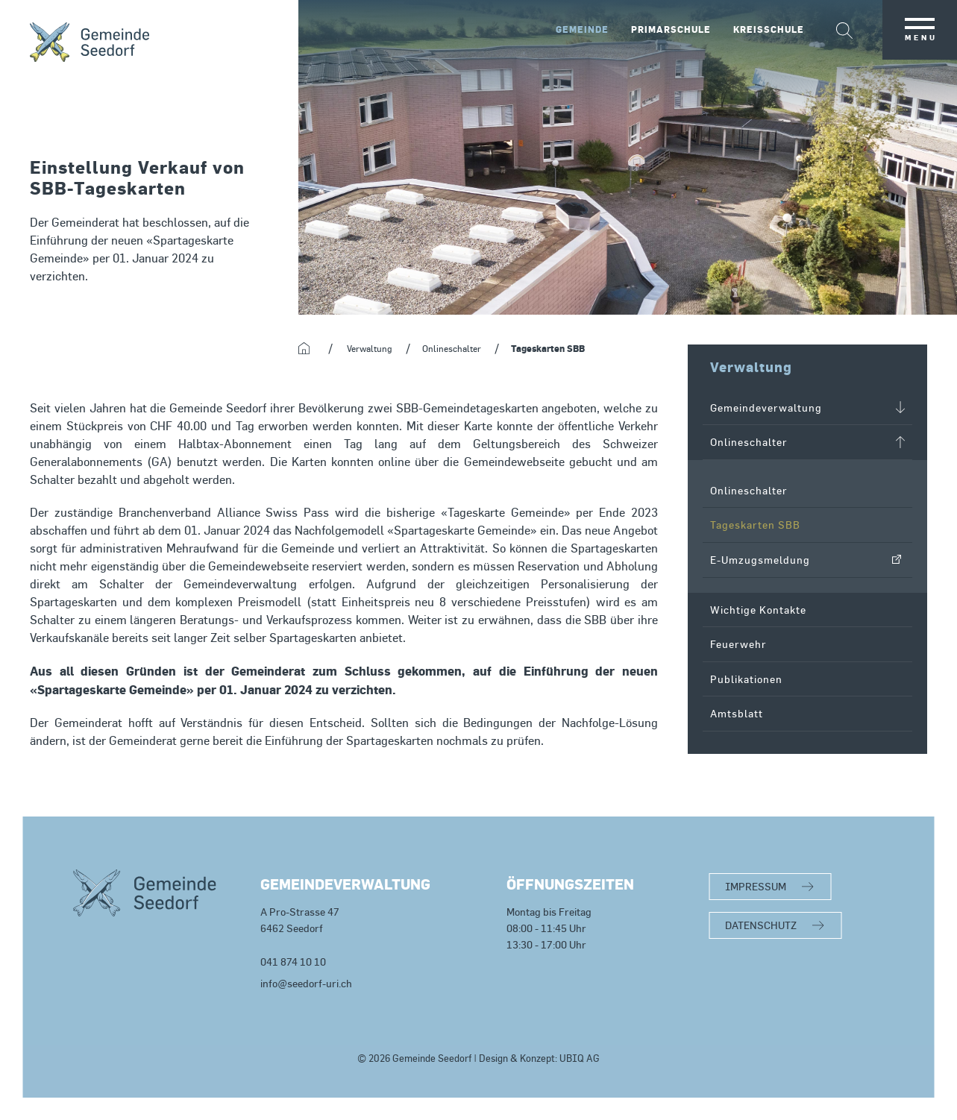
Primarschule (671, 29)
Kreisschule (768, 29)
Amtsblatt (736, 713)
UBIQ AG (579, 1058)
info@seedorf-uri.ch (306, 983)
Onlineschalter (749, 490)
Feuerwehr (738, 644)
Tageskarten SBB (755, 524)
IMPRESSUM (755, 886)
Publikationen (746, 679)
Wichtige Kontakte (758, 609)
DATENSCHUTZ (761, 925)
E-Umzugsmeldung (760, 559)
